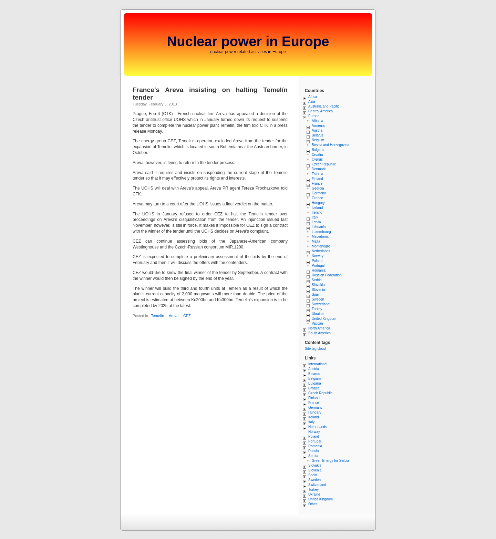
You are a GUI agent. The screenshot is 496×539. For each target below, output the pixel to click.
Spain (316, 294)
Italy (315, 217)
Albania (317, 121)
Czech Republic (324, 164)
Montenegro (321, 246)
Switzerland (321, 304)
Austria (317, 130)
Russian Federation (327, 275)
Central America (320, 111)
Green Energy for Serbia (330, 460)
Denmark (319, 169)
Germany (319, 193)
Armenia (318, 126)
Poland (317, 261)
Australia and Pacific (324, 106)
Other (312, 504)
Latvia (316, 222)
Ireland (317, 212)
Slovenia (318, 290)
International (317, 364)
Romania (319, 270)
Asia (311, 101)
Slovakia (318, 285)
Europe (313, 116)
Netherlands (321, 251)
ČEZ (187, 316)
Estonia (317, 174)
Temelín (157, 316)
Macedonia (320, 236)
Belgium (318, 140)
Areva (173, 316)
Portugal (318, 265)
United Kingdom (324, 319)
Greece (317, 198)
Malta (316, 241)
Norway (317, 256)
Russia (313, 451)
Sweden (318, 299)
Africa (312, 97)
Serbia (317, 280)
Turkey (317, 309)
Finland (317, 179)
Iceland (317, 208)
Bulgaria (318, 150)
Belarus (317, 135)
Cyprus (317, 159)
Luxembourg (321, 232)
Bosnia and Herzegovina (330, 145)
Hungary (318, 203)
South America (319, 333)
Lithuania (319, 227)
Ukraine (317, 314)
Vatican (317, 323)
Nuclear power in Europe (248, 41)
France (317, 183)
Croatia (317, 154)
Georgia (318, 188)
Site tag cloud (315, 348)
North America (319, 328)
